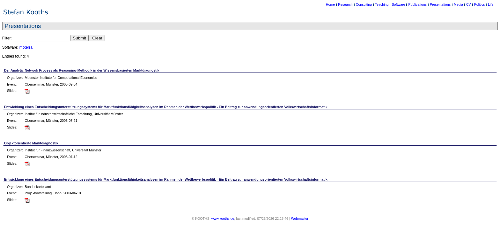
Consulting (364, 4)
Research (345, 4)
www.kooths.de (222, 218)
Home (330, 4)
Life (490, 4)
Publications (417, 4)
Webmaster (299, 218)
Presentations (440, 4)
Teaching (382, 4)
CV (468, 4)
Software (398, 4)
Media (458, 4)
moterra (26, 47)
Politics (479, 4)
